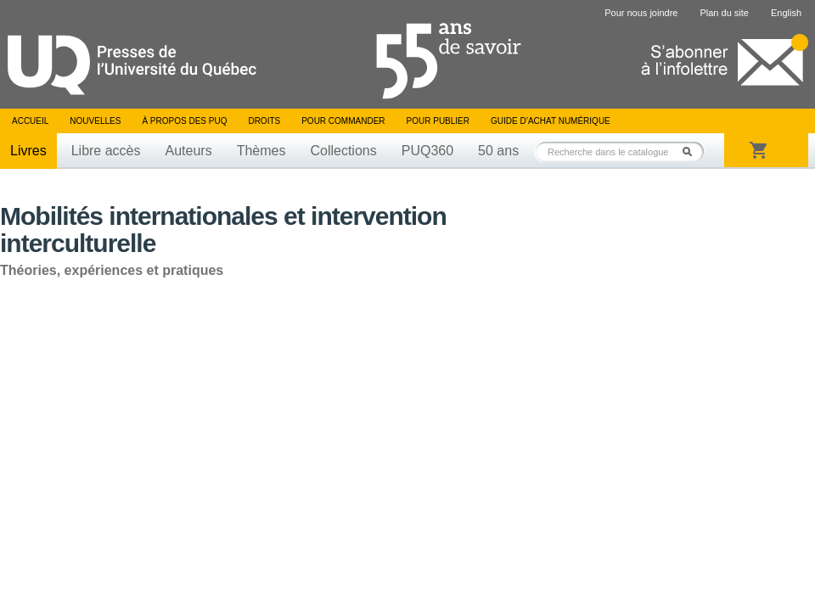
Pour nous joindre (640, 13)
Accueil (30, 121)
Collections (343, 150)
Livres (28, 150)
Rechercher (692, 151)
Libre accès (106, 150)
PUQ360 (427, 150)
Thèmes (261, 150)
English (786, 13)
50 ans (498, 150)
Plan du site (724, 13)
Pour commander (343, 121)
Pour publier (438, 121)
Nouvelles (95, 121)
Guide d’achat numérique (550, 121)
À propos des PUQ (184, 121)
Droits (264, 121)
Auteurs (189, 150)
